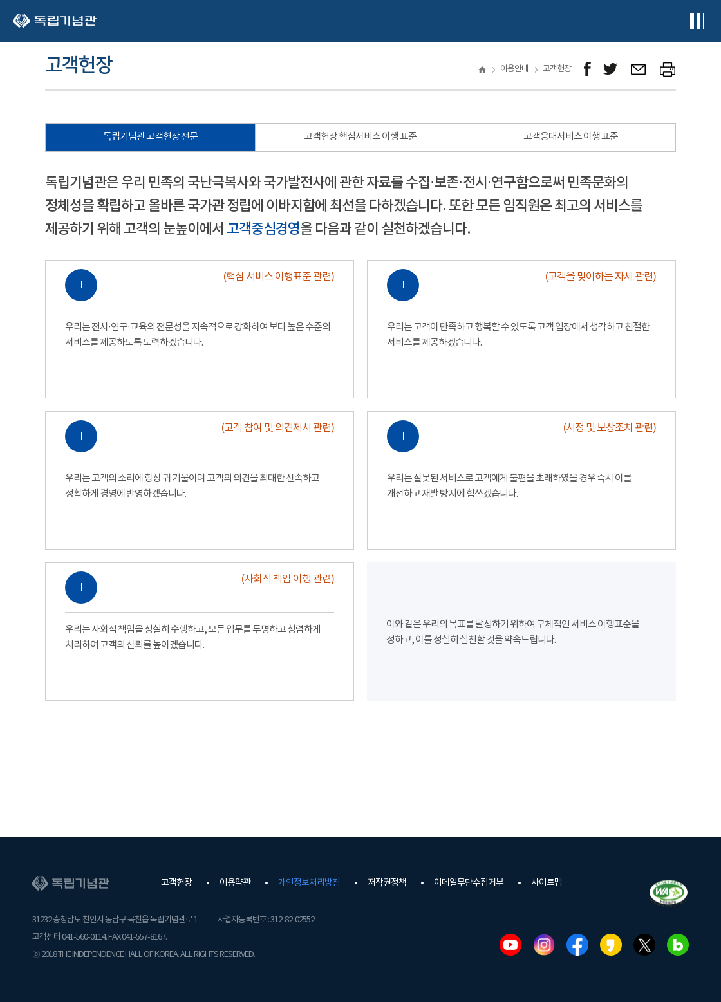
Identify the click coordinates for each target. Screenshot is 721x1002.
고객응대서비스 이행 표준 (570, 136)
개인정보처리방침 (309, 883)
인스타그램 (544, 945)
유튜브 (510, 945)
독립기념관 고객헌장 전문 (150, 136)
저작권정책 (387, 883)
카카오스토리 (611, 945)
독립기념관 (55, 21)
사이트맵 (546, 883)
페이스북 (577, 945)
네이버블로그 (678, 945)
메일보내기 (639, 69)
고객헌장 (176, 883)
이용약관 (235, 883)
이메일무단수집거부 (468, 883)
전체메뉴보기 (697, 21)
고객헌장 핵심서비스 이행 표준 (360, 136)
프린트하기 (668, 69)
